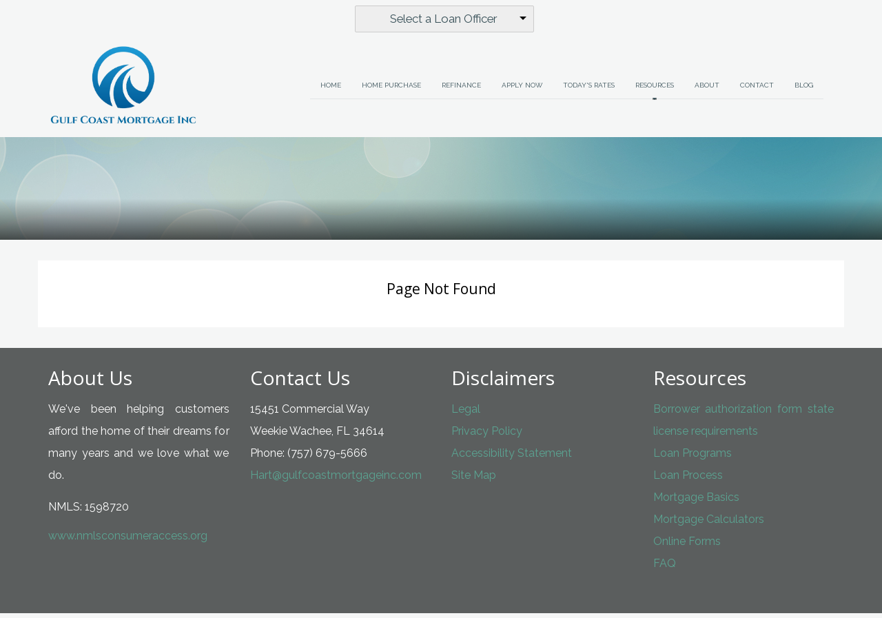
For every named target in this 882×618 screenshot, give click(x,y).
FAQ (664, 568)
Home (330, 90)
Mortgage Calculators (708, 524)
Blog (803, 90)
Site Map (473, 479)
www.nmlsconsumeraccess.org (127, 540)
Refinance (461, 90)
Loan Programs (692, 457)
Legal (465, 413)
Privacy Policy (486, 435)
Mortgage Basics (696, 501)
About (707, 90)
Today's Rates (589, 90)
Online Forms (687, 546)
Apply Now (522, 90)
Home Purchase (391, 90)
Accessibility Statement (511, 457)
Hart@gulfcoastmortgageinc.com (336, 479)
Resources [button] (654, 90)
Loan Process (688, 479)
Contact (757, 90)
